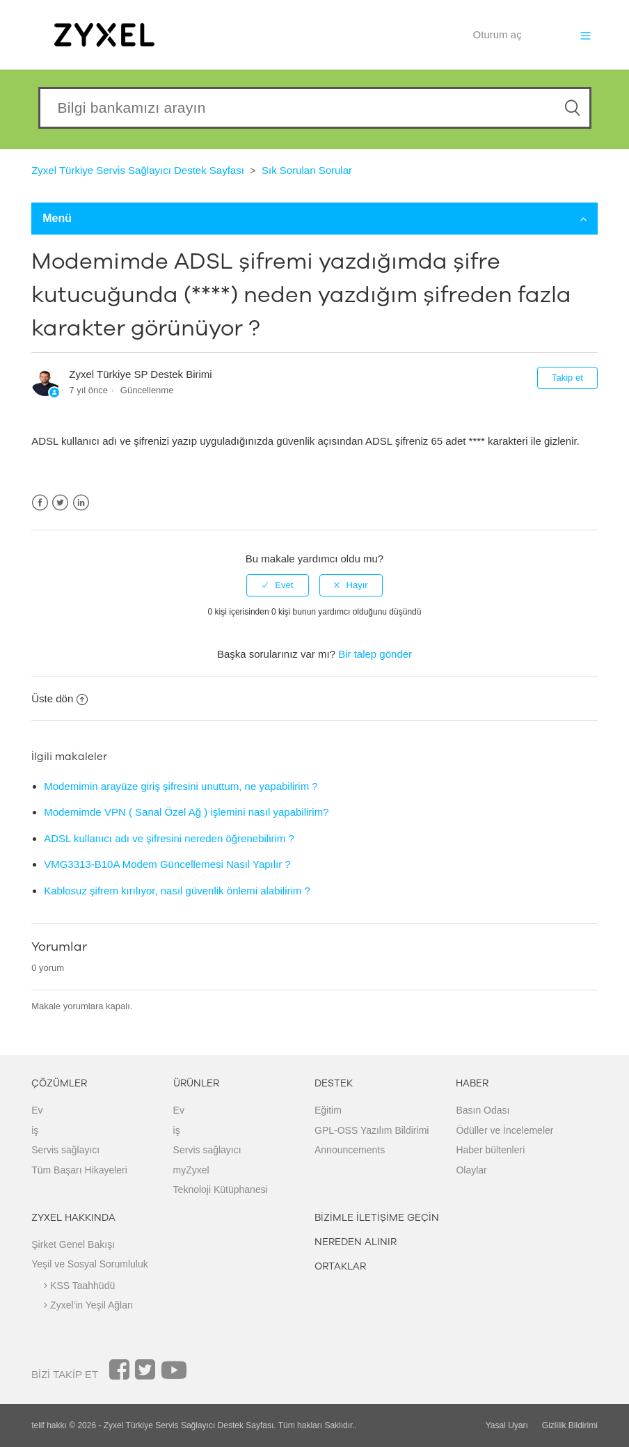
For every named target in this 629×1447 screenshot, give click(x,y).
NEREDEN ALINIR (355, 1242)
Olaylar (471, 1170)
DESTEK (333, 1083)
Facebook (40, 503)
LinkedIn (81, 503)
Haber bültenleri (490, 1149)
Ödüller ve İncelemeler (504, 1130)
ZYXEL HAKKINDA (73, 1217)
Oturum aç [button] (497, 34)
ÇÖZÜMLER (59, 1083)
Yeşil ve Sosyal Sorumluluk (89, 1264)
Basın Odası (482, 1110)
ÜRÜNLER (196, 1083)
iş (34, 1130)
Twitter (60, 503)
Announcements (349, 1149)
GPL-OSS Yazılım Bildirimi (371, 1130)
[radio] (277, 585)
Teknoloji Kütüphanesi (220, 1189)
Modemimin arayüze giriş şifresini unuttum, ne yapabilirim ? (181, 786)
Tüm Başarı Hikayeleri (79, 1170)
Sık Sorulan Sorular (307, 170)
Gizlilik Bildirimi (570, 1425)
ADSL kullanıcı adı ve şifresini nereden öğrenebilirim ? (169, 838)
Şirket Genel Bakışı (73, 1244)
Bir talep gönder (375, 654)
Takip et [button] (567, 377)
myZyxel (191, 1170)
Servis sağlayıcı (65, 1149)
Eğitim (328, 1110)
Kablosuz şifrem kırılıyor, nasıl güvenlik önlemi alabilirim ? (177, 890)
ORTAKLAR (340, 1266)
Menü (314, 218)
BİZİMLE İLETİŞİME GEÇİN (376, 1217)
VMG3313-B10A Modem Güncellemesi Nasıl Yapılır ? (167, 864)
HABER (472, 1083)
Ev (36, 1110)
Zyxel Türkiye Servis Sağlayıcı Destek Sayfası (137, 170)
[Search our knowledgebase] (314, 108)
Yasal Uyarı (507, 1425)
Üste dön (59, 698)
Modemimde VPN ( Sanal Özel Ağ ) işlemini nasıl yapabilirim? (186, 812)
